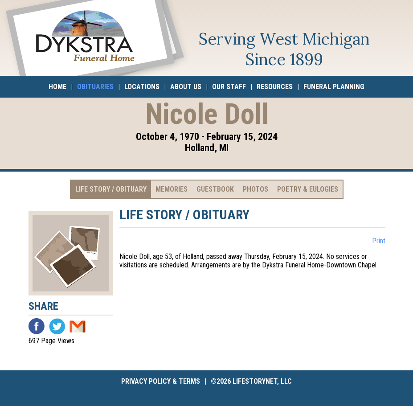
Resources (275, 86)
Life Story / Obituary (111, 189)
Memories (171, 189)
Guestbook (215, 189)
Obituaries (95, 86)
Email (78, 326)
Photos (255, 189)
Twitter (57, 326)
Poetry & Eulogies (307, 189)
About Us (185, 86)
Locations (141, 86)
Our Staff (229, 86)
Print (378, 241)
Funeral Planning (333, 86)
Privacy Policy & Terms (160, 381)
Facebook (37, 326)
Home (57, 86)
